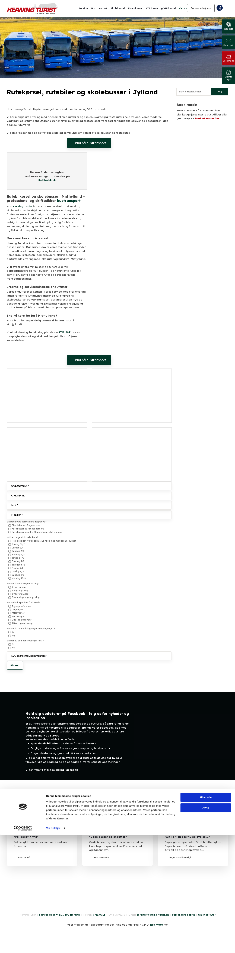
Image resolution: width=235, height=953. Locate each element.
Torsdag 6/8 (18, 564)
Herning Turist (22, 206)
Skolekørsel (118, 8)
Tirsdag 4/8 (18, 558)
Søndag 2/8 (18, 551)
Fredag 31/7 (18, 544)
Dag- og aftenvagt (21, 619)
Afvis (205, 925)
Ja (13, 632)
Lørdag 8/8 (18, 571)
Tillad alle (206, 915)
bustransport (69, 200)
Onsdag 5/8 (18, 561)
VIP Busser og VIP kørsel (161, 8)
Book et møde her (207, 118)
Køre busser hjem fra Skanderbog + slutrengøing (37, 532)
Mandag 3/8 (18, 554)
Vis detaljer (53, 946)
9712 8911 (65, 332)
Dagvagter (17, 609)
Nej (13, 635)
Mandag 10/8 (19, 578)
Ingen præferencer (21, 606)
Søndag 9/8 (18, 575)
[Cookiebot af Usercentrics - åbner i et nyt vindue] (22, 946)
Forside (83, 8)
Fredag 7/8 (17, 568)
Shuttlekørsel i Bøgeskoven (26, 525)
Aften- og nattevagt (22, 623)
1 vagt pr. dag (19, 587)
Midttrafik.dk (47, 180)
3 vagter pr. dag (20, 594)
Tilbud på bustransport (89, 143)
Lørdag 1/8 (18, 547)
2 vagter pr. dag (20, 590)
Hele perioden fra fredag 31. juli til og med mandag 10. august (44, 541)
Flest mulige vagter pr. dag (26, 597)
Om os (183, 8)
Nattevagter (18, 616)
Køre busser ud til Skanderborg (28, 528)
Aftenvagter (18, 613)
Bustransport (99, 8)
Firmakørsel (135, 8)
